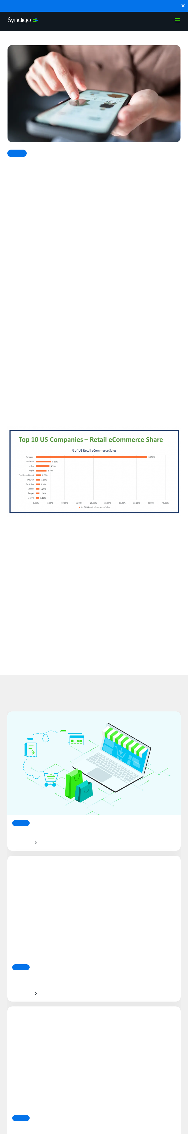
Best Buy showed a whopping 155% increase (80, 283)
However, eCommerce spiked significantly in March (88, 346)
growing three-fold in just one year (70, 384)
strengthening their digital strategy (76, 304)
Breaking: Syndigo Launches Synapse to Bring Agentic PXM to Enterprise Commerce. (94, 6)
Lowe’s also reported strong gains (43, 320)
